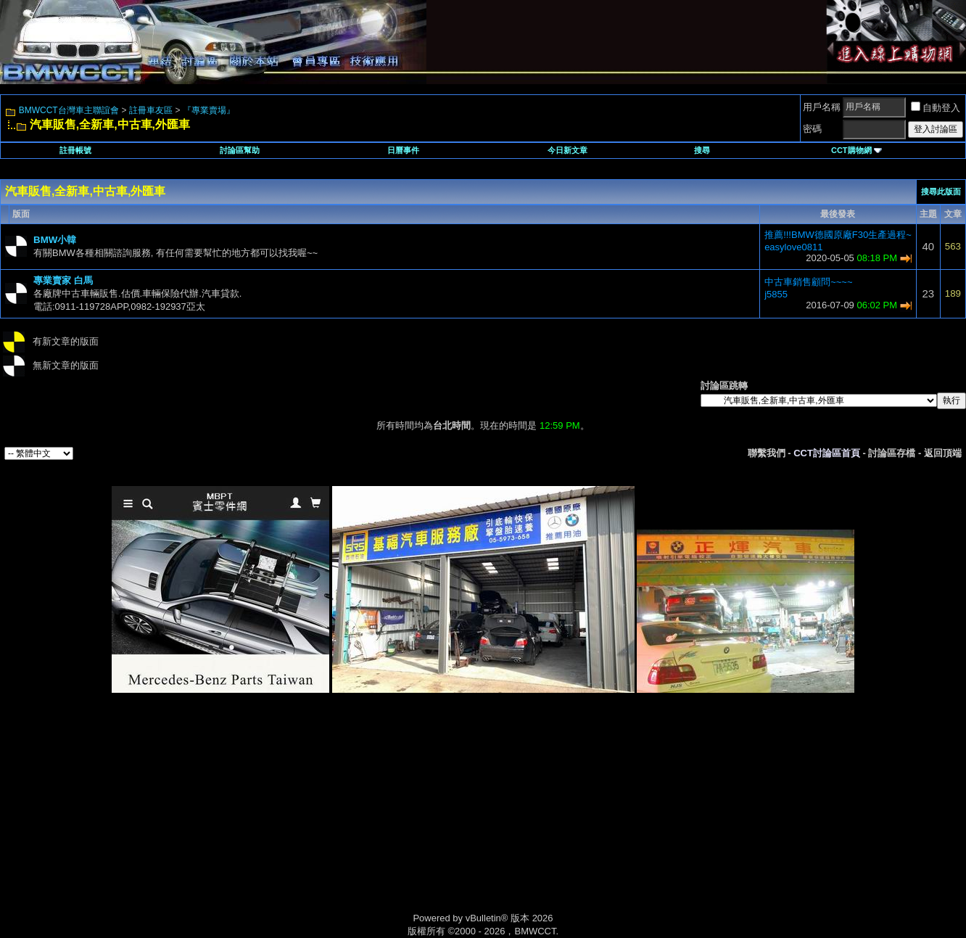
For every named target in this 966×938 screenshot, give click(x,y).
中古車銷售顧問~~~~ (808, 281)
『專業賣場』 (209, 110)
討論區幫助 (240, 150)
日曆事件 (403, 150)
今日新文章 (567, 150)
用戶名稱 (822, 107)
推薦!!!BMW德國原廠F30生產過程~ (838, 234)
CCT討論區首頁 (826, 453)
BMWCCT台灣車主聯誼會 (69, 110)
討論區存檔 (891, 453)
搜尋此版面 (941, 191)
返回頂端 (943, 453)
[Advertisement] (359, 819)
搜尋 (702, 150)
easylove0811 (793, 247)
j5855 (776, 294)
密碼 (812, 128)
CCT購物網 (856, 150)
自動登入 (935, 107)
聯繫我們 (766, 453)
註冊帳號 (75, 150)
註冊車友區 (151, 110)
